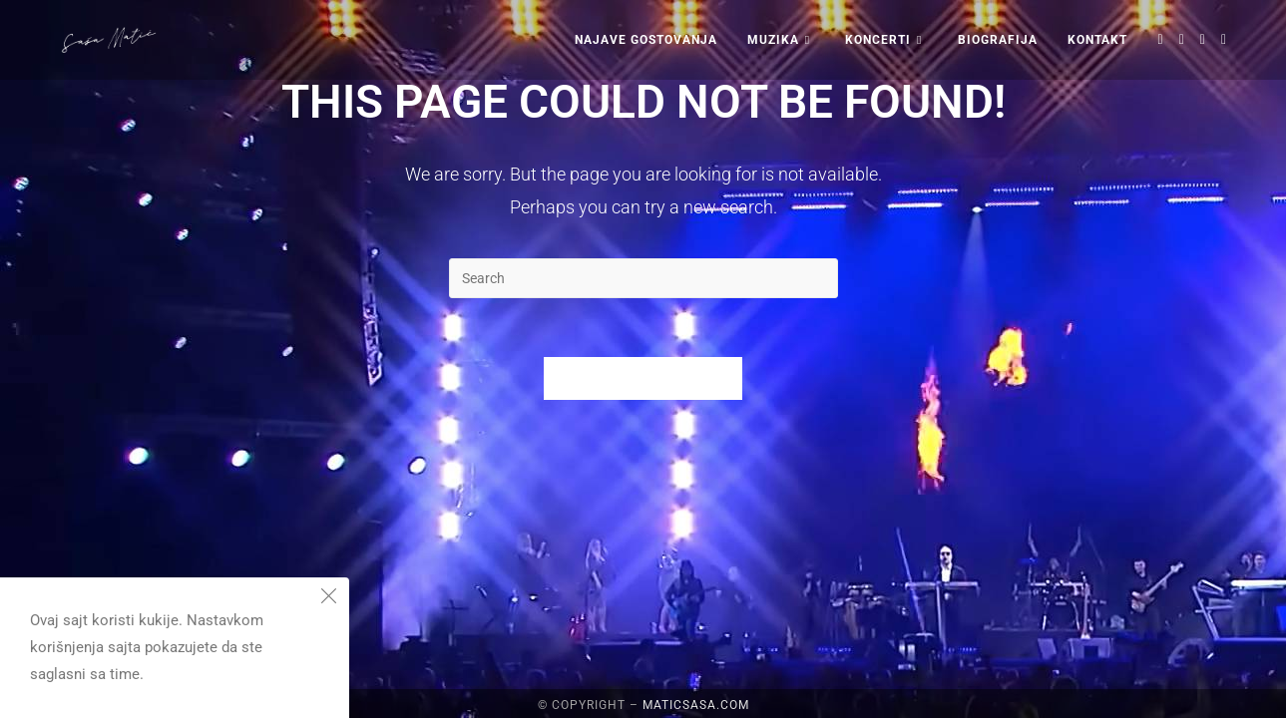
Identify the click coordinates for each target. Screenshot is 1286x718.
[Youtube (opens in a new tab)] (1223, 39)
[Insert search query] (643, 278)
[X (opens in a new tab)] (1160, 39)
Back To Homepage (643, 379)
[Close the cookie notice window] (328, 598)
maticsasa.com (696, 705)
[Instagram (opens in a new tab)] (1202, 39)
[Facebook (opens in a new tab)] (1181, 39)
